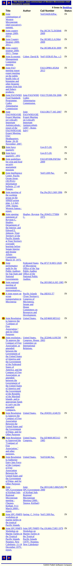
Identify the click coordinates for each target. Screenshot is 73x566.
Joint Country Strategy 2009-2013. (13, 42)
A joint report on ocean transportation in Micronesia (13, 297)
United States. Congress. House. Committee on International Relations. (31, 343)
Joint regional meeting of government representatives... (14, 286)
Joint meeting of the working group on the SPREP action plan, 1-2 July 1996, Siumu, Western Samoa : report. (14, 201)
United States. (29, 318)
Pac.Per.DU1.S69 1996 (51, 192)
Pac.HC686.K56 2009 (50, 48)
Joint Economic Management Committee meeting (13, 60)
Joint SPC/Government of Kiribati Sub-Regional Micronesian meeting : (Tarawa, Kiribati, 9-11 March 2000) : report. (14, 499)
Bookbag (67, 7)
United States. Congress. (29, 439)
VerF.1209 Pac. (47, 173)
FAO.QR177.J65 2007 (51, 112)
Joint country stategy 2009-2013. (12, 33)
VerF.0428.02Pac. (48, 14)
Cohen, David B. (31, 56)
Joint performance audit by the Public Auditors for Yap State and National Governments (14, 271)
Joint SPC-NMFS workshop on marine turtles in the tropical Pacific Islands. (14, 519)
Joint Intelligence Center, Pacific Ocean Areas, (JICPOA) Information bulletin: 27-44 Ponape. (14, 181)
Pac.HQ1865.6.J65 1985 (52, 282)
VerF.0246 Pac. (47, 457)
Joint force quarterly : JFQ (13, 154)
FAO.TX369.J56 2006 (50, 95)
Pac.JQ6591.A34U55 (50, 413)
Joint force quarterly (11, 148)
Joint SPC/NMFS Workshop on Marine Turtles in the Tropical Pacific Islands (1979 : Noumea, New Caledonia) (31, 536)
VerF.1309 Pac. (47, 514)
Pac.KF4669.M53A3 (50, 318)
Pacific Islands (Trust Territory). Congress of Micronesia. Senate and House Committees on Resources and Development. (31, 304)
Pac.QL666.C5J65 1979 (51, 528)
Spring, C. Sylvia (31, 514)
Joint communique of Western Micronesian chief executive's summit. (13, 21)
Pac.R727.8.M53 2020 (51, 263)
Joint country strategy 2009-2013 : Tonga (12, 51)
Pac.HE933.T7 (47, 293)
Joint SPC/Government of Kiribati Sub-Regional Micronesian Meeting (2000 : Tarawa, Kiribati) (31, 495)
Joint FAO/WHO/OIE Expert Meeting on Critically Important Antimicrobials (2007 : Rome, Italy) (31, 121)
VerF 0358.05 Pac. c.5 (50, 56)
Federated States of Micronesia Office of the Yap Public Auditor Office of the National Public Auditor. (31, 271)
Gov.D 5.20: (46, 147)
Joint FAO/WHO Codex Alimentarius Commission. (31, 99)
